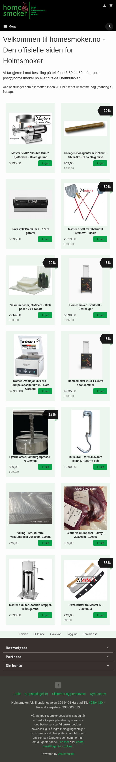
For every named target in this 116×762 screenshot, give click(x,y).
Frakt (17, 694)
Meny (10, 26)
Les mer (64, 742)
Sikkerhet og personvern (69, 694)
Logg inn (72, 634)
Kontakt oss (90, 634)
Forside (23, 634)
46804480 (96, 702)
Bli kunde (39, 634)
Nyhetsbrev (98, 694)
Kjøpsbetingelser (36, 694)
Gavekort (55, 634)
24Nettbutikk (66, 753)
